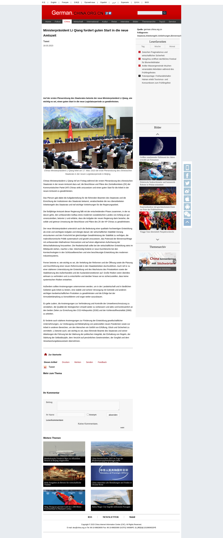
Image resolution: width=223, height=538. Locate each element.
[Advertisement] (71, 382)
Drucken (65, 362)
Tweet (46, 41)
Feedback (102, 362)
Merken (77, 362)
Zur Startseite (54, 355)
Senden (89, 362)
